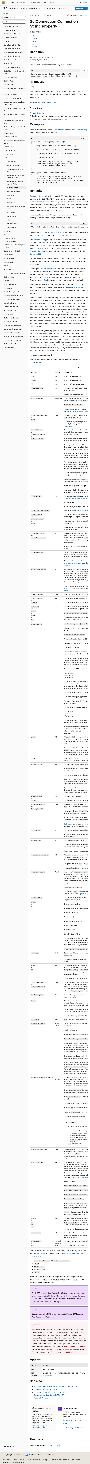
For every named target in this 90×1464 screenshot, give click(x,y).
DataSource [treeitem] (11, 202)
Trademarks (5, 1462)
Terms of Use (75, 1460)
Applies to (35, 44)
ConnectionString (80, 130)
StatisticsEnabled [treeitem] (12, 224)
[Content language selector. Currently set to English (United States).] (11, 1455)
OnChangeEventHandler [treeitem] (12, 34)
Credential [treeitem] (10, 195)
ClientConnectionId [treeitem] (13, 165)
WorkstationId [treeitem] (11, 227)
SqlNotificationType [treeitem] (10, 310)
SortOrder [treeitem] (7, 41)
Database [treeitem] (10, 199)
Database (47, 280)
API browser (48, 15)
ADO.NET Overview (41, 1398)
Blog (28, 1460)
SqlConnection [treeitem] (10, 150)
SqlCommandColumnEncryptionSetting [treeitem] (15, 142)
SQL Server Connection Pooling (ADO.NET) (50, 1392)
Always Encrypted (82, 510)
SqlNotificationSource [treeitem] (11, 307)
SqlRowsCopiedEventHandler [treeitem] (13, 329)
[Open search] (80, 3)
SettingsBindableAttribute (47, 102)
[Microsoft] (3, 2)
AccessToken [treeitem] (11, 161)
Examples (35, 38)
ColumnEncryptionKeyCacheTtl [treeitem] (16, 170)
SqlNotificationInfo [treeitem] (10, 303)
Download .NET (81, 8)
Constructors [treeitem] (10, 154)
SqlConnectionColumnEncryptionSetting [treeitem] (14, 246)
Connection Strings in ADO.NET (45, 1389)
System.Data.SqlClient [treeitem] (11, 26)
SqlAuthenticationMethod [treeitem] (12, 49)
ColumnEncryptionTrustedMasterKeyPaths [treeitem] (16, 183)
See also (34, 46)
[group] (59, 227)
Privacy (44, 1460)
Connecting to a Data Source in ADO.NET (49, 1395)
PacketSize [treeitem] (11, 212)
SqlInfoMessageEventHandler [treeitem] (13, 295)
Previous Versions (18, 1460)
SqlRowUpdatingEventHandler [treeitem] (14, 344)
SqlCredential (68, 824)
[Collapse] (25, 13)
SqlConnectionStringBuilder (49, 232)
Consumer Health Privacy (59, 1460)
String (32, 87)
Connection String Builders (65, 235)
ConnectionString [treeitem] (13, 188)
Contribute (36, 1460)
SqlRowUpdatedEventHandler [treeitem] (13, 336)
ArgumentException (37, 113)
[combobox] (14, 18)
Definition (34, 36)
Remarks (34, 41)
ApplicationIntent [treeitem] (9, 30)
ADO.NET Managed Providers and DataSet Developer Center (56, 1386)
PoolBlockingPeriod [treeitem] (10, 37)
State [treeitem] (9, 220)
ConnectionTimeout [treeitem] (13, 191)
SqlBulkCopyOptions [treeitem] (10, 77)
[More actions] (86, 15)
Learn (32, 15)
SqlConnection (59, 130)
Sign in (85, 2)
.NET (39, 15)
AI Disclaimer (6, 1460)
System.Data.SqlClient (46, 57)
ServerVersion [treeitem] (11, 216)
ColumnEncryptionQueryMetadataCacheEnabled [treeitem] (16, 177)
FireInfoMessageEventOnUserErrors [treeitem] (16, 207)
